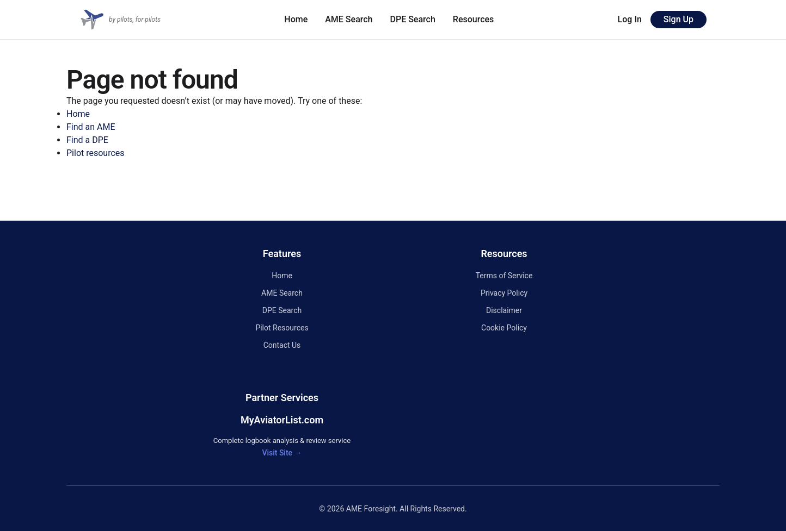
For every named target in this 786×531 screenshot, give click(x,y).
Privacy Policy (504, 293)
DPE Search (412, 19)
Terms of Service (504, 275)
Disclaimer (504, 310)
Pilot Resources (281, 327)
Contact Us (282, 345)
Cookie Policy (504, 327)
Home (296, 19)
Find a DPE (87, 140)
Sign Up (678, 19)
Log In (630, 19)
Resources (473, 19)
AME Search (348, 19)
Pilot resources (95, 153)
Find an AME (90, 127)
